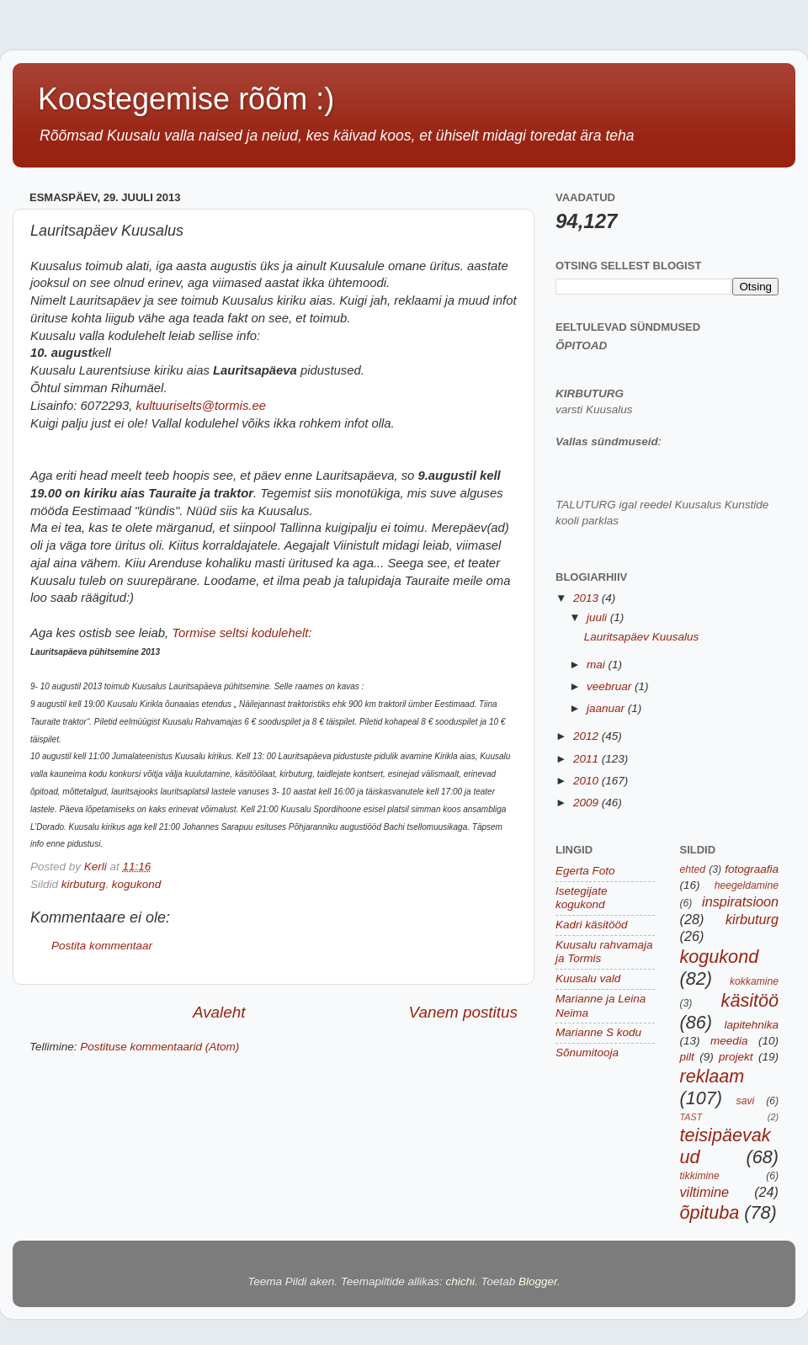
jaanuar (607, 708)
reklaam (712, 1076)
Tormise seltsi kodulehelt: (241, 633)
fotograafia (752, 869)
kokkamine (754, 981)
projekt (736, 1056)
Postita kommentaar (101, 945)
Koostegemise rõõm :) (186, 99)
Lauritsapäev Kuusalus (641, 636)
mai (598, 664)
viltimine (704, 1191)
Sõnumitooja (587, 1052)
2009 (587, 802)
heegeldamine (747, 885)
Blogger (537, 1281)
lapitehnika (751, 1024)
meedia (728, 1040)
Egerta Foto (585, 870)
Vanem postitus (463, 1012)
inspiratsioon (740, 901)
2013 (587, 598)
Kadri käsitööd (592, 924)
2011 (587, 758)
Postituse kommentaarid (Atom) (159, 1046)
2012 (587, 736)
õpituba (710, 1212)
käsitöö (750, 1000)
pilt (687, 1056)
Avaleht (219, 1012)
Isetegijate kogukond (582, 898)
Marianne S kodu (598, 1032)
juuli (598, 617)
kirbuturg (83, 884)
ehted (692, 869)
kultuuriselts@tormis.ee (200, 405)
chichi (461, 1281)
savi (745, 1101)
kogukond (137, 884)
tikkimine (700, 1176)
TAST (691, 1117)
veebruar (611, 686)
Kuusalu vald (588, 978)
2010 (587, 780)
